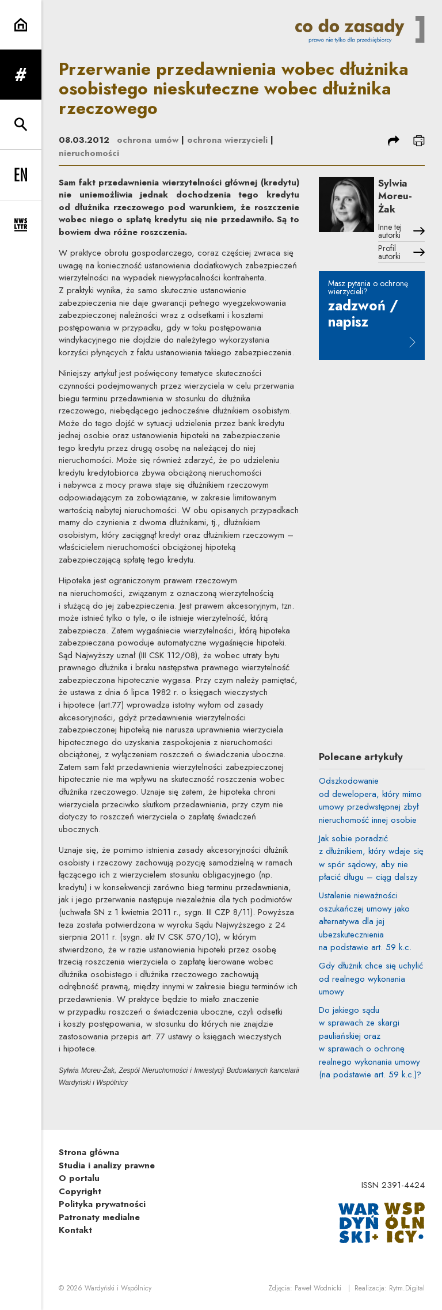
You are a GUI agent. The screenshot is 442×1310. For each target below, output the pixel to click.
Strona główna (89, 1152)
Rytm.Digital (407, 1288)
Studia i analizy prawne (107, 1165)
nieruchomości (89, 153)
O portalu (79, 1178)
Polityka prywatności (102, 1204)
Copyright (80, 1191)
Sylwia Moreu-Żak (395, 196)
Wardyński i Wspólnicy (118, 1288)
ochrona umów (147, 140)
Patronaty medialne (99, 1217)
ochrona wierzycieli (227, 140)
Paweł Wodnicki (318, 1288)
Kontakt (75, 1230)
